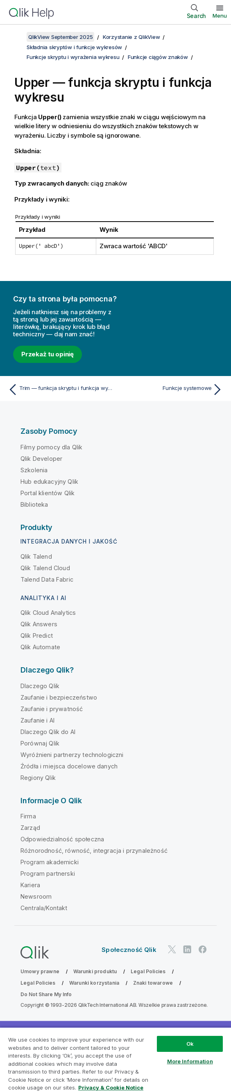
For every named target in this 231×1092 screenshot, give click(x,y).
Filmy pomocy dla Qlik (51, 447)
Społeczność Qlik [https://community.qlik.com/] (129, 950)
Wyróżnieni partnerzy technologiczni (72, 754)
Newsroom (36, 896)
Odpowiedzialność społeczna (62, 839)
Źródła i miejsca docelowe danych (69, 766)
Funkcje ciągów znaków (158, 57)
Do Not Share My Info (46, 994)
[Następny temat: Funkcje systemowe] (171, 389)
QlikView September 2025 (60, 37)
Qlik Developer (41, 458)
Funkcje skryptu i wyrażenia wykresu (73, 57)
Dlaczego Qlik (39, 685)
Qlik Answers (38, 624)
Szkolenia (34, 470)
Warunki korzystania (94, 983)
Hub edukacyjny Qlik (49, 481)
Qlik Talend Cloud (45, 567)
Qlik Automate (40, 646)
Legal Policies (148, 971)
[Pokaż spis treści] (16, 37)
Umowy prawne (39, 971)
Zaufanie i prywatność (51, 708)
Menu (220, 15)
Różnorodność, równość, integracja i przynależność (94, 850)
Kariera (30, 884)
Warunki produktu (95, 971)
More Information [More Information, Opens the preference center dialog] (190, 1061)
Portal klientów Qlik (47, 492)
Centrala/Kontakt (44, 907)
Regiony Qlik (38, 777)
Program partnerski (47, 873)
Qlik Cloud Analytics (48, 612)
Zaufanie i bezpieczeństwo (58, 697)
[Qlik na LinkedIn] (187, 949)
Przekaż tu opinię (47, 354)
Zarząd (30, 827)
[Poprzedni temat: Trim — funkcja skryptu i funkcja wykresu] (59, 389)
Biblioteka (34, 504)
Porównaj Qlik (39, 743)
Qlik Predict (36, 635)
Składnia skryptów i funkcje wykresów (74, 47)
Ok (190, 1043)
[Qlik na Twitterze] (172, 949)
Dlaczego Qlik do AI (47, 731)
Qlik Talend (36, 556)
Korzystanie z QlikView (131, 37)
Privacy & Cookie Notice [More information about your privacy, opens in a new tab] (110, 1087)
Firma (28, 816)
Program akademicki (49, 862)
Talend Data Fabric (46, 579)
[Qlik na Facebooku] (203, 949)
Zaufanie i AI (37, 720)
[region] (115, 1059)
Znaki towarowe (153, 983)
